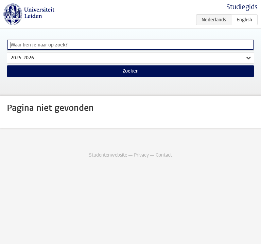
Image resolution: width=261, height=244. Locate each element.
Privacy (141, 155)
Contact (164, 155)
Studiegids (242, 7)
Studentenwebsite (108, 155)
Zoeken (131, 71)
